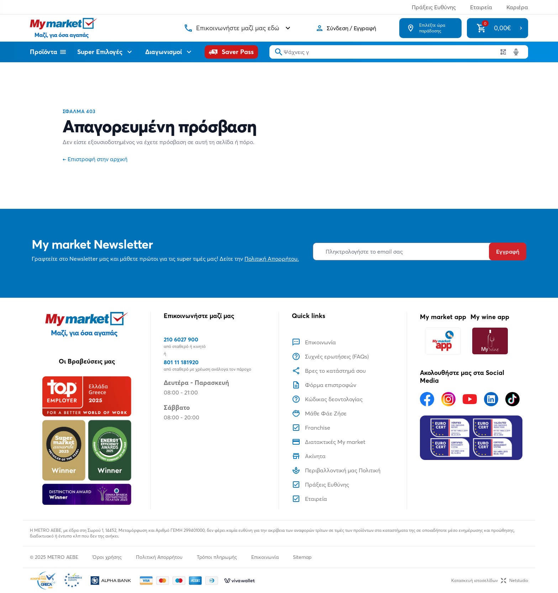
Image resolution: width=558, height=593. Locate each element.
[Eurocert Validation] (471, 437)
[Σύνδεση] (345, 28)
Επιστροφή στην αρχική (95, 159)
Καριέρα (517, 7)
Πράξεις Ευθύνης (434, 7)
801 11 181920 (181, 362)
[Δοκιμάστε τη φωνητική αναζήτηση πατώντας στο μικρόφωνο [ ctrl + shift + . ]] (516, 52)
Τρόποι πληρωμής (217, 557)
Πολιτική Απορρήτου (159, 557)
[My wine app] (489, 341)
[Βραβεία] (87, 440)
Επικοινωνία (265, 557)
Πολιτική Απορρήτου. (271, 258)
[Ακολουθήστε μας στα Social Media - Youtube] (470, 399)
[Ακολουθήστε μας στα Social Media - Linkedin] (491, 399)
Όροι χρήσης (107, 557)
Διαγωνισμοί (169, 52)
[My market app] (443, 341)
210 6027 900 (181, 339)
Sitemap (302, 557)
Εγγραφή (507, 251)
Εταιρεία (481, 7)
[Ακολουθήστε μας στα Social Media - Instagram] (448, 399)
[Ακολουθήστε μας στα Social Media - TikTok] (512, 399)
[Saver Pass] (231, 52)
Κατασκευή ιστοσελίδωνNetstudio (489, 580)
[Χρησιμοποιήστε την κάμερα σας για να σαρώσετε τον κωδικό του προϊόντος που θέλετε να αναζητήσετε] (503, 52)
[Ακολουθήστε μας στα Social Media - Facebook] (427, 399)
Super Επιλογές (105, 52)
